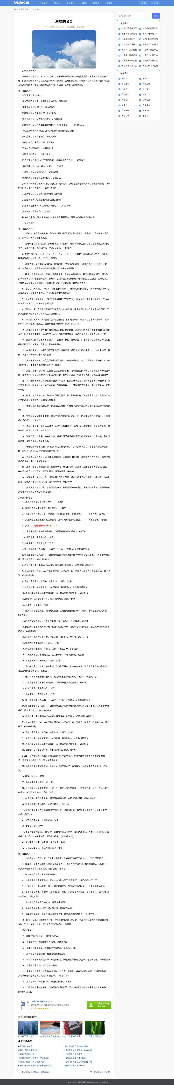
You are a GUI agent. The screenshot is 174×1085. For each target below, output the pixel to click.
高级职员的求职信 (27, 1054)
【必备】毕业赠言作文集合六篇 (79, 1050)
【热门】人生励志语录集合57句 (79, 1062)
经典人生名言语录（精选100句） (39, 1072)
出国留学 (109, 3)
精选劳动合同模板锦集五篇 (77, 1046)
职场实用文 (45, 3)
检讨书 (145, 78)
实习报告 (125, 94)
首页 (15, 9)
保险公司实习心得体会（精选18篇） (35, 1058)
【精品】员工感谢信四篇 (76, 1058)
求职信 (145, 116)
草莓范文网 (82, 1082)
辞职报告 (125, 84)
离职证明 (125, 116)
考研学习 (96, 3)
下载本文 (80, 27)
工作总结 (146, 84)
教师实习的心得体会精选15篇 (32, 1062)
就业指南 (71, 3)
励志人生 (59, 3)
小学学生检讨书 (128, 39)
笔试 (144, 94)
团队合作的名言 (103, 1072)
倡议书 (124, 78)
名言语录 (33, 9)
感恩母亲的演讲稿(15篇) (76, 1065)
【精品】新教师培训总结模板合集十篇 (36, 1065)
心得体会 (146, 105)
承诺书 (124, 105)
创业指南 (84, 3)
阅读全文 (71, 27)
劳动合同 (125, 100)
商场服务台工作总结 (74, 1054)
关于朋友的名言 (26, 1046)
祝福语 (124, 89)
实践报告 (125, 111)
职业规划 (146, 89)
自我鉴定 (146, 100)
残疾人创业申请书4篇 (29, 1050)
